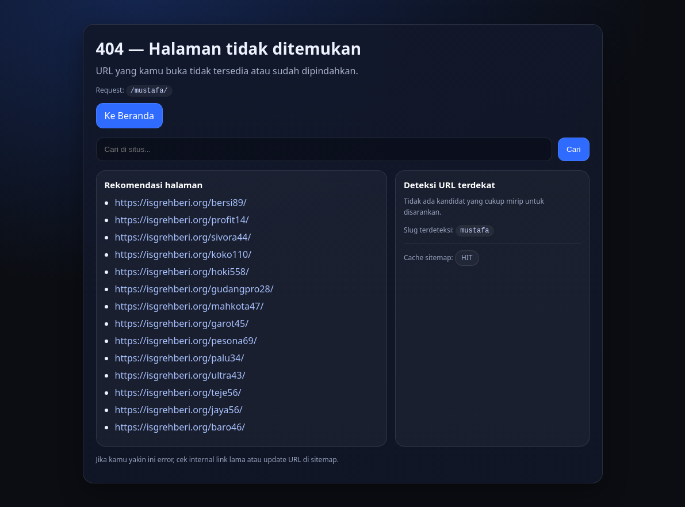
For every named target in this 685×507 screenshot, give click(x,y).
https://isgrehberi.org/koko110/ (183, 253)
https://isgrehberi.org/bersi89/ (181, 202)
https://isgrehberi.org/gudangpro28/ (194, 288)
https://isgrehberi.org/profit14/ (182, 219)
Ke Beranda (129, 115)
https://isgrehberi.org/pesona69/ (186, 340)
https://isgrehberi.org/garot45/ (182, 323)
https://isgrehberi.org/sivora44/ (183, 236)
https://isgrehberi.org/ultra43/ (180, 374)
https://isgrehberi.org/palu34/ (179, 357)
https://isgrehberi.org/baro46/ (180, 426)
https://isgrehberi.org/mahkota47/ (189, 305)
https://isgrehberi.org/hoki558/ (182, 271)
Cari (573, 148)
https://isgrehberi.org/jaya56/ (179, 409)
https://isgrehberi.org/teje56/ (178, 392)
